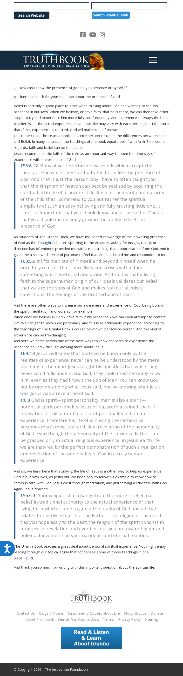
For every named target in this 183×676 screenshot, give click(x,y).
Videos (58, 613)
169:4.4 (27, 353)
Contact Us (26, 613)
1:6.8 (25, 400)
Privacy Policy (129, 619)
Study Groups (136, 613)
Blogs (43, 613)
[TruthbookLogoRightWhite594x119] (76, 60)
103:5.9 (27, 261)
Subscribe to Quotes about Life (94, 613)
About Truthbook (40, 619)
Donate (157, 613)
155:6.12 (29, 166)
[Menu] (150, 60)
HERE (106, 135)
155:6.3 (27, 495)
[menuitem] (150, 60)
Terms (108, 619)
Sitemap (151, 619)
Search (79, 619)
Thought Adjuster (52, 242)
